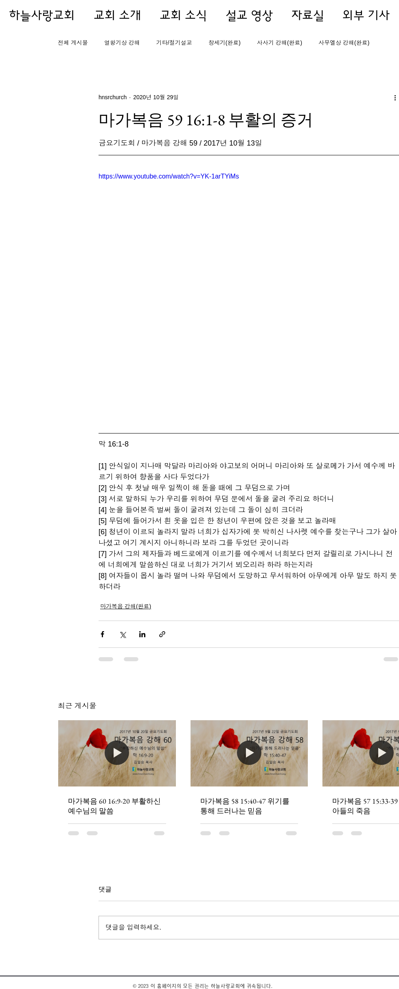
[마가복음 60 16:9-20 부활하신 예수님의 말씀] (117, 753)
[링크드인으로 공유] (142, 634)
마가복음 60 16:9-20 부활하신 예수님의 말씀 (114, 805)
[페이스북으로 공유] (102, 634)
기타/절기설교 (174, 42)
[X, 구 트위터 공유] (122, 634)
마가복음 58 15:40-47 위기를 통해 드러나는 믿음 (244, 805)
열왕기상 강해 (122, 42)
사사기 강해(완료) (279, 42)
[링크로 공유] (162, 634)
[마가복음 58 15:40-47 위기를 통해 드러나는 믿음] (249, 753)
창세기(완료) (224, 42)
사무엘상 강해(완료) (343, 42)
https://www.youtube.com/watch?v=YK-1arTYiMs (169, 176)
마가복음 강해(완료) (125, 606)
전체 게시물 (73, 42)
